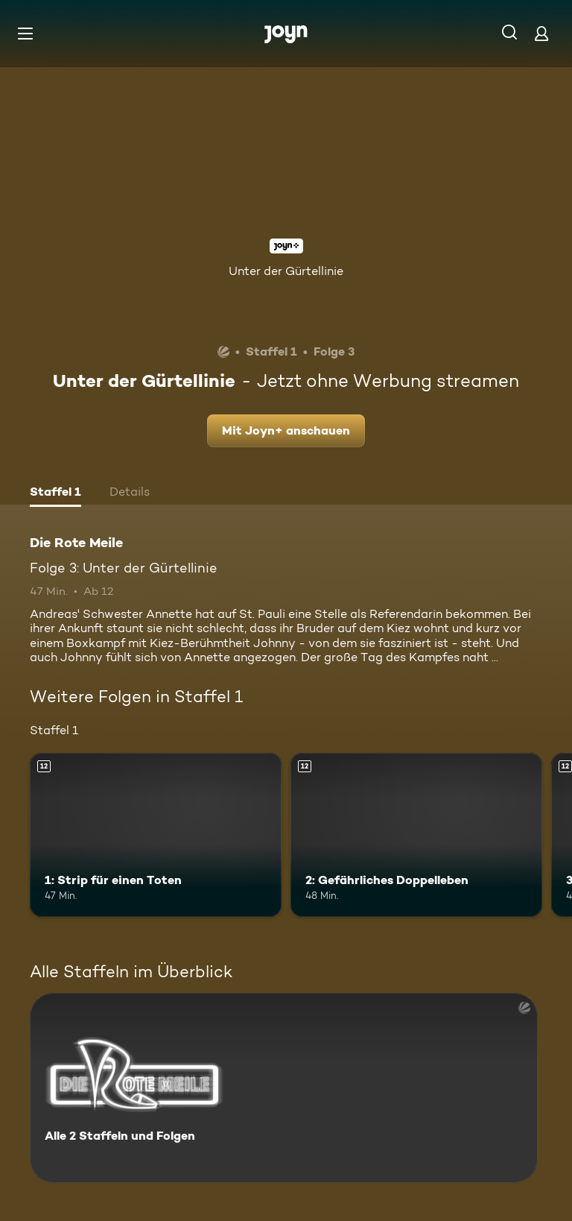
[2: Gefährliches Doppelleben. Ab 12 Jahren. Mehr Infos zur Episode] (416, 835)
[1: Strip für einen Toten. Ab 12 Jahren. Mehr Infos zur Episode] (156, 835)
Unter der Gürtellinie (286, 271)
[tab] (55, 493)
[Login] (541, 33)
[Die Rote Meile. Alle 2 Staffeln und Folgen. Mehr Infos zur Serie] (284, 1088)
